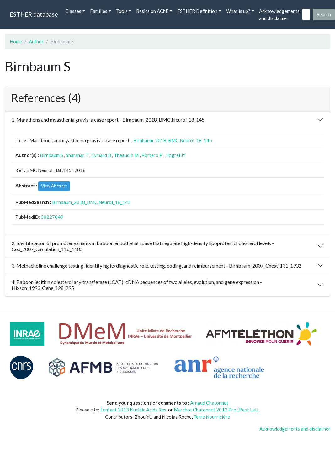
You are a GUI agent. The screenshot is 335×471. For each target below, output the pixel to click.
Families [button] (98, 11)
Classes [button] (73, 11)
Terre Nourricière (212, 417)
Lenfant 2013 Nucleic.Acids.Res (133, 409)
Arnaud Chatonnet (209, 403)
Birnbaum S (51, 155)
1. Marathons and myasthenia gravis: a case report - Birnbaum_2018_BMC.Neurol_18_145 (108, 120)
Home (16, 41)
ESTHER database (34, 14)
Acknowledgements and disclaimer (279, 14)
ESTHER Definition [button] (197, 11)
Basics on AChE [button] (152, 11)
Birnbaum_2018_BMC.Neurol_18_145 (172, 140)
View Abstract (54, 185)
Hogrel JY (175, 155)
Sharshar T (77, 155)
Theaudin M (126, 155)
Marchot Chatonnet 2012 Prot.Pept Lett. (217, 409)
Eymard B (101, 155)
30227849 (52, 217)
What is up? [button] (238, 11)
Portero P (151, 155)
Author (36, 41)
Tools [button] (122, 11)
